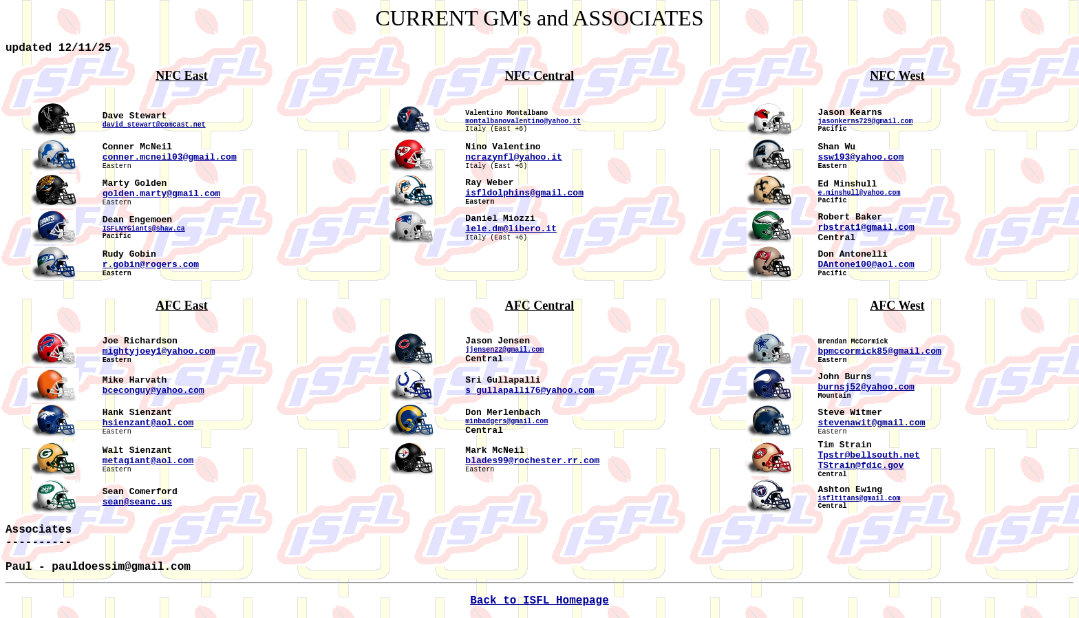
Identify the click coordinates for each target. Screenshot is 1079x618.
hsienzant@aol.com (148, 423)
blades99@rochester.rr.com (532, 461)
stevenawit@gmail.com (871, 423)
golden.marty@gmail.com (162, 194)
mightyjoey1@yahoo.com (159, 351)
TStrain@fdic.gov (861, 465)
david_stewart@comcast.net (154, 125)
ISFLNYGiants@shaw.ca (144, 229)
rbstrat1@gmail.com (866, 227)
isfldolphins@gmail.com (524, 193)
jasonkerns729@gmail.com (865, 121)
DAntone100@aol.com (866, 264)
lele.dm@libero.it (511, 229)
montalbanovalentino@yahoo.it (523, 121)
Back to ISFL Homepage (539, 601)
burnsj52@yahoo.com (866, 387)
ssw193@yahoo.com (861, 157)
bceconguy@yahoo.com (153, 390)
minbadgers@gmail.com (506, 421)
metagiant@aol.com (148, 461)
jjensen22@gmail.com (504, 350)
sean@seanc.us (137, 502)
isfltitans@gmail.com (859, 498)
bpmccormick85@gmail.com (879, 351)
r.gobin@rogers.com (151, 264)
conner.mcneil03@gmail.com (170, 157)
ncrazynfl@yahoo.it (513, 157)
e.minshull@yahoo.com (859, 193)
